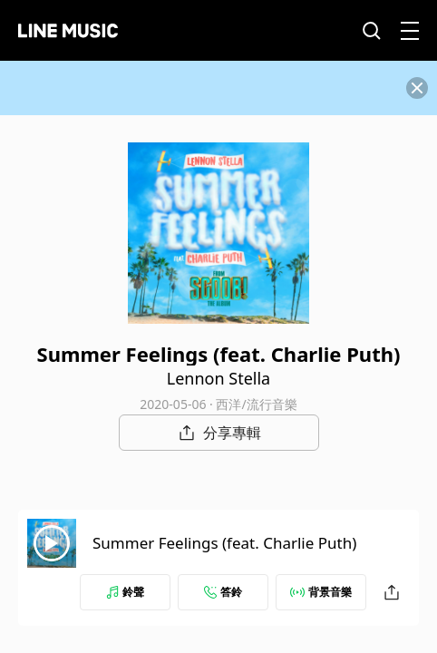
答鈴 (223, 591)
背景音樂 (321, 591)
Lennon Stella (218, 378)
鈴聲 (125, 591)
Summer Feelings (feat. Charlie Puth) (224, 542)
